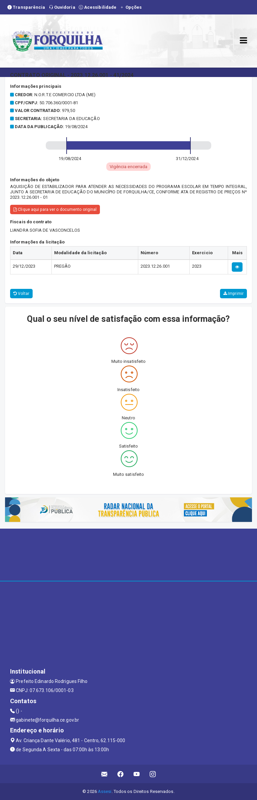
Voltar (21, 293)
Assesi (105, 791)
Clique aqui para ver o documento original (55, 209)
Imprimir (233, 293)
